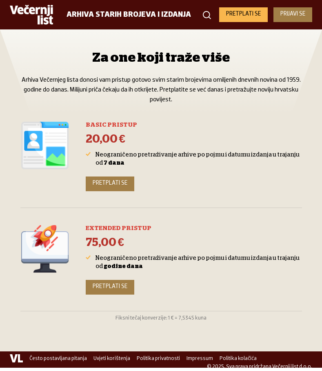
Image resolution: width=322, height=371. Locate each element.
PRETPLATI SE (243, 14)
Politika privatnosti (158, 358)
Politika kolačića (238, 358)
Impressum (200, 358)
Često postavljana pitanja (58, 358)
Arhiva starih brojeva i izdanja (129, 15)
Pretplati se (110, 183)
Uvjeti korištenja (111, 358)
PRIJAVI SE (292, 14)
